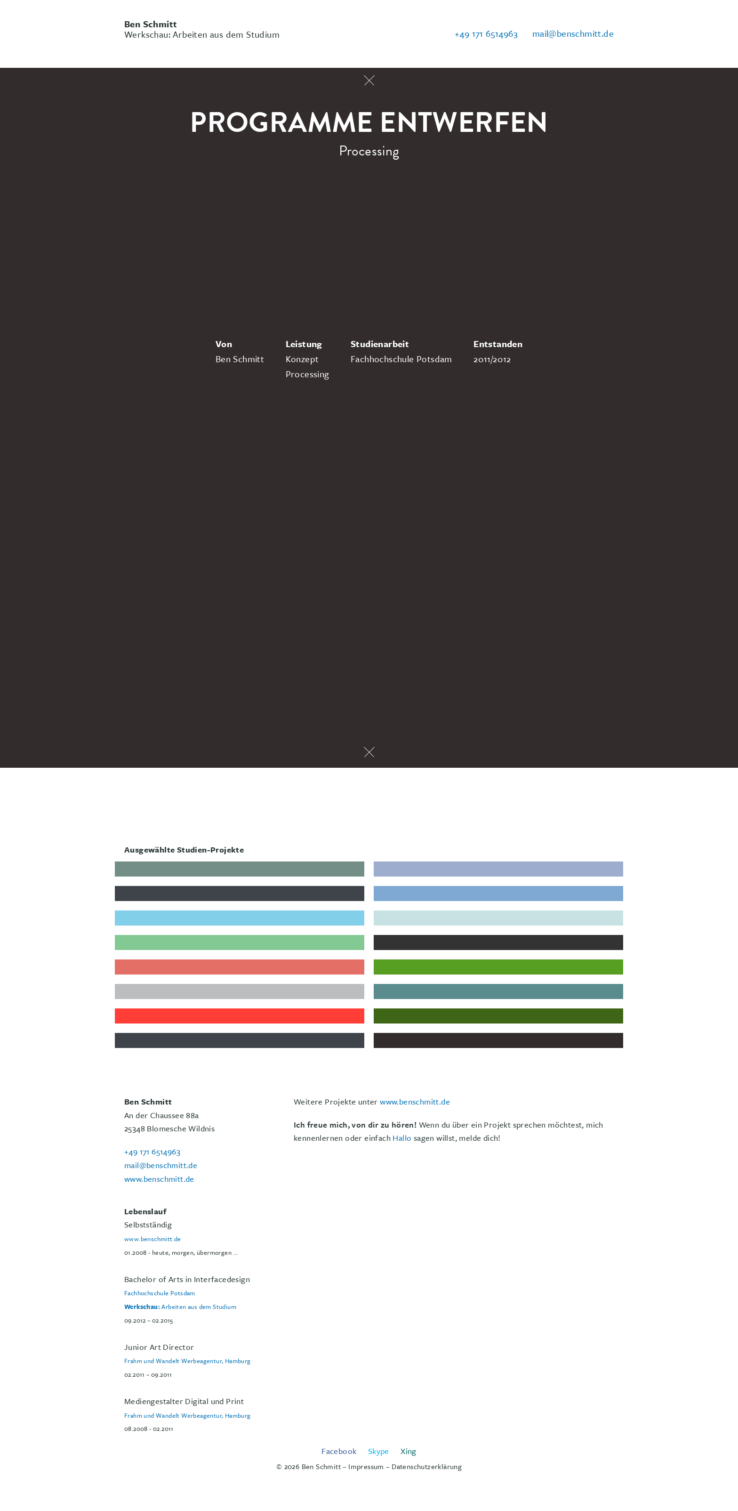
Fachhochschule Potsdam (159, 1293)
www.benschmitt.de (415, 1101)
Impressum (366, 1466)
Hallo (402, 1138)
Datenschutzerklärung (427, 1466)
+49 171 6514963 (486, 33)
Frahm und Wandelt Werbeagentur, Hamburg (187, 1360)
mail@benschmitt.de (573, 33)
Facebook (338, 1451)
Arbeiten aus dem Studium (180, 1306)
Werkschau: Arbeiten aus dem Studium (202, 29)
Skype (378, 1451)
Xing (409, 1451)
